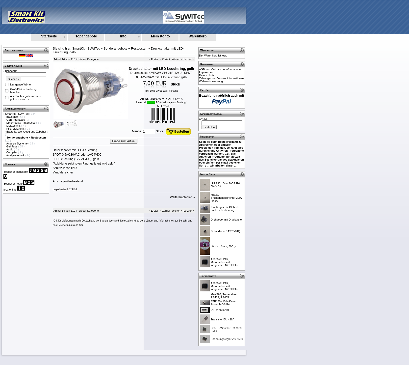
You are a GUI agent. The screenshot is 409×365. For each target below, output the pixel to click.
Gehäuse (12, 146)
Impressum (205, 72)
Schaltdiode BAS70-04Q (225, 231)
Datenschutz (206, 75)
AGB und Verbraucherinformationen (220, 69)
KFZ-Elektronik (15, 128)
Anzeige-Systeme (17, 143)
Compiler (12, 152)
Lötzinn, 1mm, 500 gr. (224, 246)
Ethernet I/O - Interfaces (21, 122)
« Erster (153, 59)
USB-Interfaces (16, 119)
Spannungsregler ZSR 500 (227, 338)
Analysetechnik (15, 155)
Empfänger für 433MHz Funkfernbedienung (225, 209)
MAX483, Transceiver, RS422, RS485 (224, 296)
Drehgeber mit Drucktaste (226, 219)
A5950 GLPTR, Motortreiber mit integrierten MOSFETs (224, 262)
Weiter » (177, 59)
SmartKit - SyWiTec (17, 113)
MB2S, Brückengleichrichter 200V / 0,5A (226, 197)
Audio (10, 149)
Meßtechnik (13, 125)
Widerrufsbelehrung (211, 81)
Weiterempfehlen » (182, 197)
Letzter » (188, 59)
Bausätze (12, 116)
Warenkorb (198, 36)
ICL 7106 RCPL (220, 310)
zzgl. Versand (170, 90)
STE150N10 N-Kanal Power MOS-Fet (223, 303)
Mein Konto (160, 36)
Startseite (49, 36)
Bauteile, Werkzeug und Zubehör (26, 131)
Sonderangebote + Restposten (125, 48)
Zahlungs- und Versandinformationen (221, 78)
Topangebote (86, 36)
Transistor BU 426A (222, 319)
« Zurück (165, 59)
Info (123, 36)
